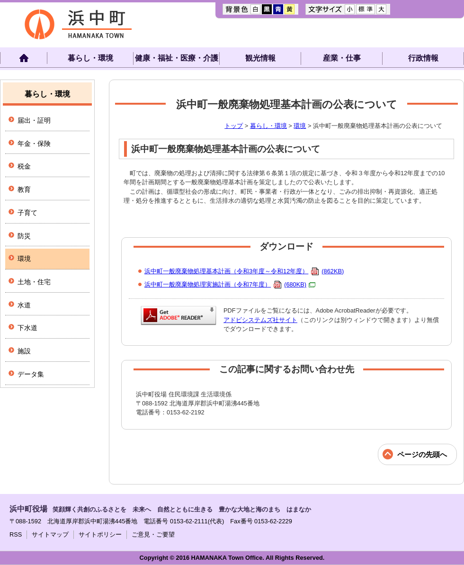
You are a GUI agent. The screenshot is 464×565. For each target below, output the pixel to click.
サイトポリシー (100, 534)
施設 (24, 351)
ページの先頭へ (422, 454)
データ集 (31, 374)
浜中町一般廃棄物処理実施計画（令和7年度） (229, 284)
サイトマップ (50, 534)
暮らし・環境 (90, 58)
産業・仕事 (342, 58)
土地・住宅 (34, 282)
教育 (24, 189)
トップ (233, 125)
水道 (24, 305)
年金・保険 (34, 143)
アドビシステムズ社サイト (260, 319)
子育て (27, 212)
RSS (15, 534)
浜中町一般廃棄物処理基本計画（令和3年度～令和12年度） (244, 271)
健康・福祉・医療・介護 (176, 58)
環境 (300, 125)
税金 (24, 166)
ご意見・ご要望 (153, 534)
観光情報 (260, 58)
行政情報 (423, 58)
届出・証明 (34, 120)
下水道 (27, 328)
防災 (24, 236)
